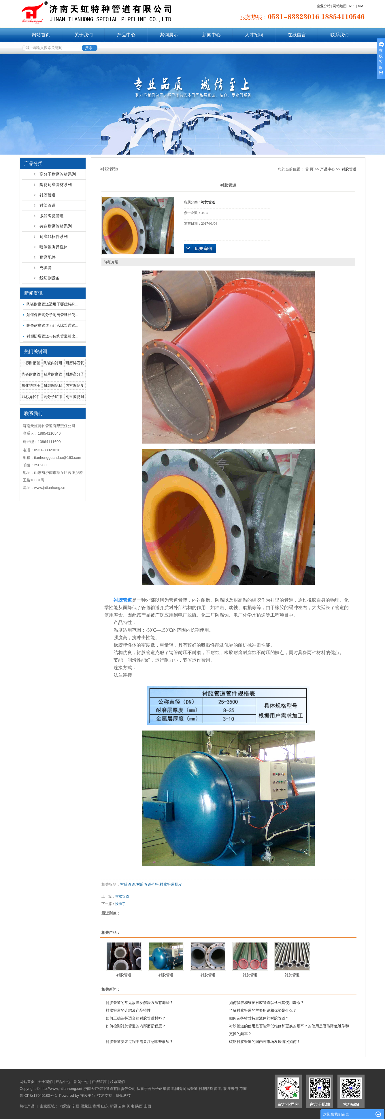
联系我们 (339, 34)
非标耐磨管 (31, 363)
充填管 (45, 267)
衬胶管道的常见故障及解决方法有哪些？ (139, 1002)
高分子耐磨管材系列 (57, 174)
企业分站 (324, 6)
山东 (105, 1106)
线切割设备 (49, 278)
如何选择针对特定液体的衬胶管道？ (259, 1018)
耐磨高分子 (74, 374)
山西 (147, 1106)
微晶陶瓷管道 (51, 215)
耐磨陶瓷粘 (53, 385)
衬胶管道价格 (147, 884)
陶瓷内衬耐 (53, 363)
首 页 (309, 169)
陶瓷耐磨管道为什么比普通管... (52, 325)
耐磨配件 (47, 257)
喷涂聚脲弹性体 (53, 247)
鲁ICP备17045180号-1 (38, 1095)
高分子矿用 (53, 397)
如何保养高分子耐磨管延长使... (52, 315)
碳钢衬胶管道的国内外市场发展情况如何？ (264, 1041)
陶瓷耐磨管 (31, 374)
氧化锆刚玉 (31, 385)
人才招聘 (254, 34)
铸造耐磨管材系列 (55, 226)
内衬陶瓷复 (74, 385)
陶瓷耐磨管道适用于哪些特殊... (52, 304)
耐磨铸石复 (74, 363)
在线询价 (200, 248)
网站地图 (340, 6)
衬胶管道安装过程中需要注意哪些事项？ (139, 1041)
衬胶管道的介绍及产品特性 (128, 1010)
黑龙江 (86, 1106)
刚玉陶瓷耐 (74, 397)
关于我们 (83, 34)
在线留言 (297, 34)
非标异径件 (31, 397)
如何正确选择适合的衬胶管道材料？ (136, 1018)
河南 (130, 1106)
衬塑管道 (47, 205)
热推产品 (27, 1106)
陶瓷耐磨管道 (186, 1088)
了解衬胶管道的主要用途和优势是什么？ (263, 1010)
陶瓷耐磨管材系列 (55, 184)
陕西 (139, 1106)
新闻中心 (211, 34)
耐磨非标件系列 (53, 236)
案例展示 (169, 34)
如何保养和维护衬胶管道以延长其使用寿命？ (266, 1002)
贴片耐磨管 (53, 374)
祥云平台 (87, 1095)
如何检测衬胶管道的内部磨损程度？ (136, 1026)
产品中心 (126, 34)
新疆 (113, 1106)
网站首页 (41, 34)
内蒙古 (65, 1106)
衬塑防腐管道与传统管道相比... (52, 336)
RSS (352, 6)
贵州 (96, 1106)
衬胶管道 (47, 195)
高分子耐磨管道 (161, 1088)
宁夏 (75, 1106)
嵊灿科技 (123, 1095)
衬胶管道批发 (171, 884)
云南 (122, 1106)
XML (361, 6)
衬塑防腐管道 (210, 1088)
